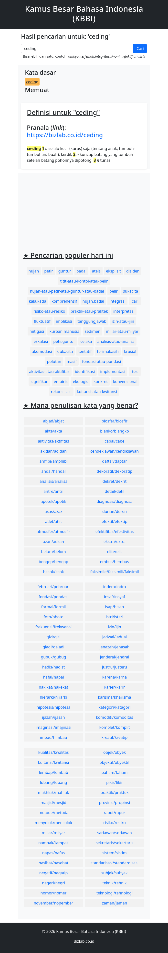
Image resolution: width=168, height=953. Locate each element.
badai (81, 271)
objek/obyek (114, 752)
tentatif (85, 351)
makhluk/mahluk (53, 792)
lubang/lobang (53, 782)
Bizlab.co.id (84, 941)
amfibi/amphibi (53, 461)
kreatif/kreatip (115, 737)
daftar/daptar (114, 461)
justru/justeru (114, 667)
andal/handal (53, 471)
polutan (54, 361)
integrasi (117, 301)
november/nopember (53, 903)
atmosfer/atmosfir (53, 531)
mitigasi (37, 331)
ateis (96, 271)
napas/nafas (53, 852)
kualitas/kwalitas (53, 752)
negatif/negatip (53, 873)
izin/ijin (114, 627)
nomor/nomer (54, 893)
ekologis (80, 381)
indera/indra (114, 586)
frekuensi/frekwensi (53, 627)
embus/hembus (114, 561)
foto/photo (53, 616)
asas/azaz (53, 511)
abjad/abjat (53, 421)
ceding (32, 82)
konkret (101, 381)
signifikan (39, 381)
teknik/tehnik (114, 883)
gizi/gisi (53, 637)
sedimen (93, 331)
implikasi (64, 321)
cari (135, 301)
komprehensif (64, 301)
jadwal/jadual (114, 637)
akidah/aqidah (53, 451)
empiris (60, 381)
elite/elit (114, 551)
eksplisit (113, 271)
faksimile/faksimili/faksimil (114, 571)
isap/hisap (114, 606)
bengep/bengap (53, 561)
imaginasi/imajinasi (53, 727)
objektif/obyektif (115, 762)
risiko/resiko (114, 822)
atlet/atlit (53, 521)
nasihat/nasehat (53, 863)
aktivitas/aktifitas (53, 441)
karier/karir (114, 687)
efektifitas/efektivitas (114, 531)
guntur (64, 271)
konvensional (125, 381)
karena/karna (114, 677)
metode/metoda (54, 812)
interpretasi (124, 311)
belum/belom (53, 551)
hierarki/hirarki (53, 697)
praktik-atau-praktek (89, 311)
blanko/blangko (114, 431)
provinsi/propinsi (114, 802)
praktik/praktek (114, 792)
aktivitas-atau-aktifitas (49, 371)
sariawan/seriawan (114, 832)
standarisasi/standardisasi (114, 863)
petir (48, 271)
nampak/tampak (53, 842)
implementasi (112, 371)
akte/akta (53, 431)
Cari (140, 48)
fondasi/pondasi (53, 596)
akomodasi (42, 351)
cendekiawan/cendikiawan (114, 451)
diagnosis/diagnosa (115, 501)
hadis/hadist (53, 667)
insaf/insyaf (114, 596)
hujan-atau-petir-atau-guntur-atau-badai (67, 291)
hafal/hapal (53, 677)
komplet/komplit (114, 727)
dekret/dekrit (114, 481)
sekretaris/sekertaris (114, 842)
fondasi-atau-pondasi (101, 361)
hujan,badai (93, 301)
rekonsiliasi (61, 391)
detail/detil (115, 491)
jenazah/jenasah (115, 647)
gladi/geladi (53, 647)
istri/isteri (114, 616)
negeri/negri (53, 883)
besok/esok (53, 571)
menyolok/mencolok (53, 822)
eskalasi (40, 341)
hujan (34, 271)
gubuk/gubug (53, 657)
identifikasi (85, 371)
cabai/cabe (114, 441)
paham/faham (115, 772)
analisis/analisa (53, 481)
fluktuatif (42, 321)
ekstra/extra (115, 541)
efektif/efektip (114, 521)
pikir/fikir (114, 782)
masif (72, 361)
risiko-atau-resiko (49, 311)
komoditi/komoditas (114, 717)
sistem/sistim (114, 852)
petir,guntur (64, 341)
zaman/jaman (114, 903)
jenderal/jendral (114, 657)
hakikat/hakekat (53, 687)
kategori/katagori (114, 707)
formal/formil (53, 606)
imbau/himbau (53, 737)
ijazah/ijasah (53, 717)
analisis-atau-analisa (116, 341)
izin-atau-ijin (123, 321)
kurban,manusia (64, 331)
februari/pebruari (53, 586)
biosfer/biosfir (114, 421)
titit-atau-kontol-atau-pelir (84, 281)
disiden (133, 271)
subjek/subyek (114, 873)
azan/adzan (53, 541)
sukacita (130, 291)
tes (134, 371)
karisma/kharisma (114, 697)
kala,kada (37, 301)
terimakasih (108, 351)
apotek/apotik (53, 501)
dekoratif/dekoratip (114, 471)
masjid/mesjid (53, 802)
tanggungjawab (91, 321)
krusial (130, 351)
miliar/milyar (53, 832)
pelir (113, 291)
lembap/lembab (53, 772)
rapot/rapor (114, 812)
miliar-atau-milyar (122, 331)
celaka (86, 341)
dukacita (65, 351)
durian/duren (114, 511)
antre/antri (53, 491)
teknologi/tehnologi (114, 893)
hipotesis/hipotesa (54, 707)
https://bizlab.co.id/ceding (65, 135)
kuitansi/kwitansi (53, 762)
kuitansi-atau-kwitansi (97, 391)
